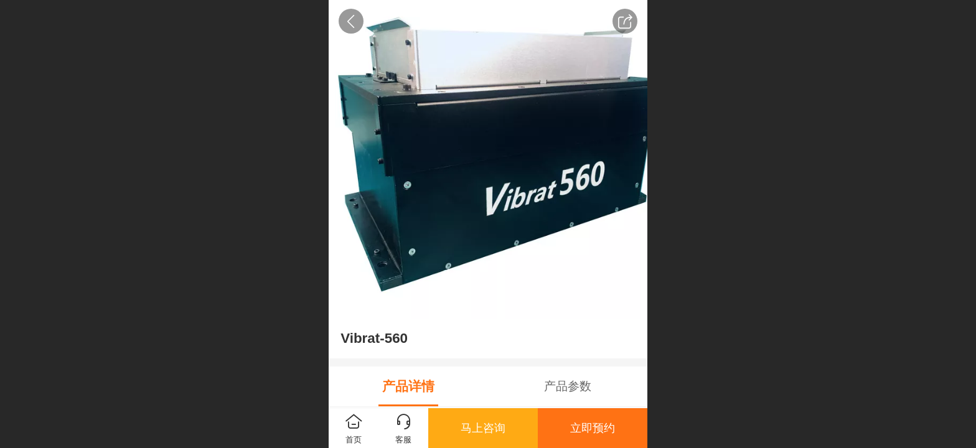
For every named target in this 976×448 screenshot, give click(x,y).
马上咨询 (483, 428)
